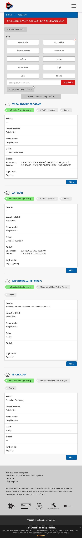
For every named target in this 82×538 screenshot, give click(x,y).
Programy (22, 15)
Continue (41, 536)
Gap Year (17, 192)
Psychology (19, 374)
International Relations (27, 281)
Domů (9, 15)
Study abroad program (26, 104)
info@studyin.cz (12, 482)
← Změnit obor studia (15, 29)
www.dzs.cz (10, 479)
